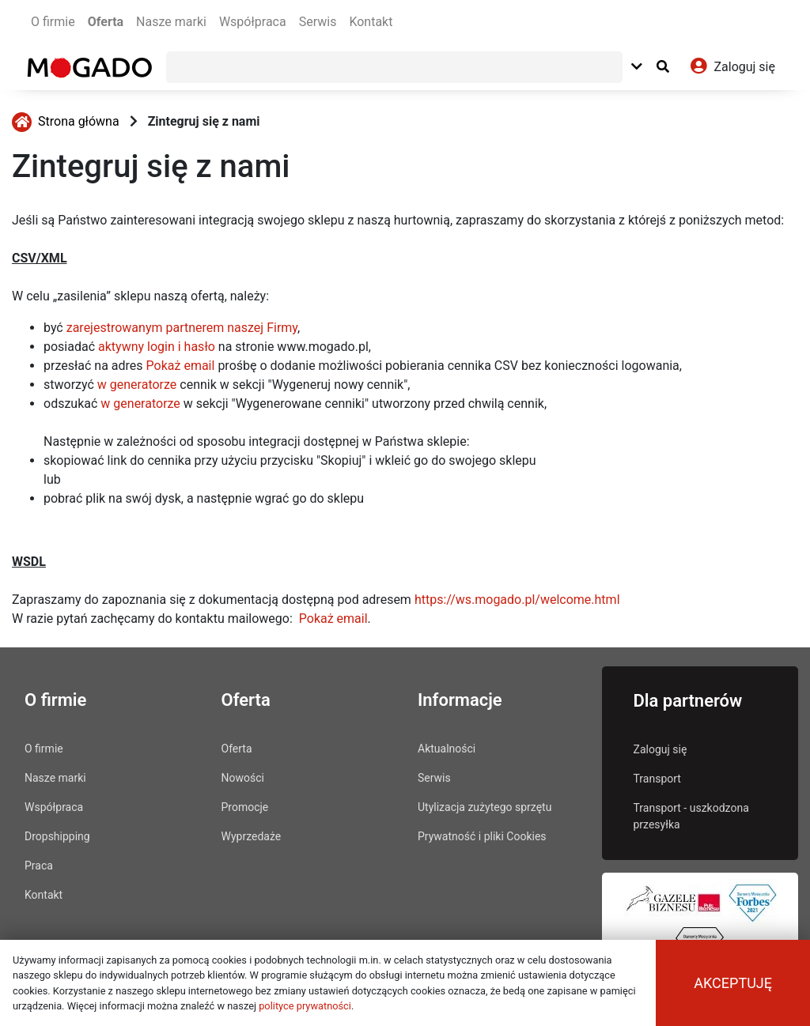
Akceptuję (733, 983)
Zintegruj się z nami (204, 121)
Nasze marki (171, 21)
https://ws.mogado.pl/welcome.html (517, 599)
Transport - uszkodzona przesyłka (691, 816)
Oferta (105, 21)
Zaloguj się (660, 749)
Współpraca (252, 21)
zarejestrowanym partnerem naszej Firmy (181, 327)
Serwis (318, 21)
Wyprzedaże (251, 836)
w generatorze (137, 384)
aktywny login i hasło (156, 346)
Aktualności (446, 748)
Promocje (245, 807)
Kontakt (370, 21)
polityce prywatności (305, 1006)
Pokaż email (180, 365)
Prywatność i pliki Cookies (482, 836)
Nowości (242, 777)
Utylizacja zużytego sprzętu (484, 807)
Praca (39, 865)
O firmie (53, 21)
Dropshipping (57, 836)
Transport (657, 778)
